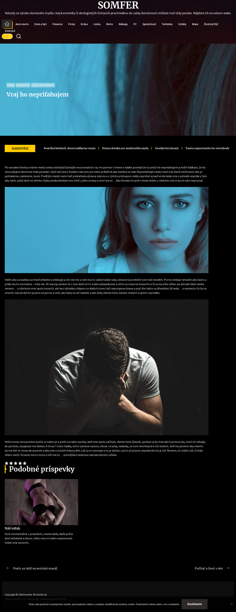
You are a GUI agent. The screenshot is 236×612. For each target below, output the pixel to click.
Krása (84, 24)
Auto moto (22, 24)
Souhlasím (194, 604)
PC (135, 24)
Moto (109, 24)
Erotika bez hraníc (135, 148)
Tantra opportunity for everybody (175, 148)
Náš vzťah (12, 528)
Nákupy (123, 24)
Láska (97, 24)
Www (195, 24)
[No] (231, 604)
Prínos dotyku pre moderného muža (93, 148)
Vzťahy (182, 24)
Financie (57, 24)
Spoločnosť (149, 24)
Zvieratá (10, 31)
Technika (167, 24)
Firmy (71, 24)
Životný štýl (211, 24)
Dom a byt (40, 24)
